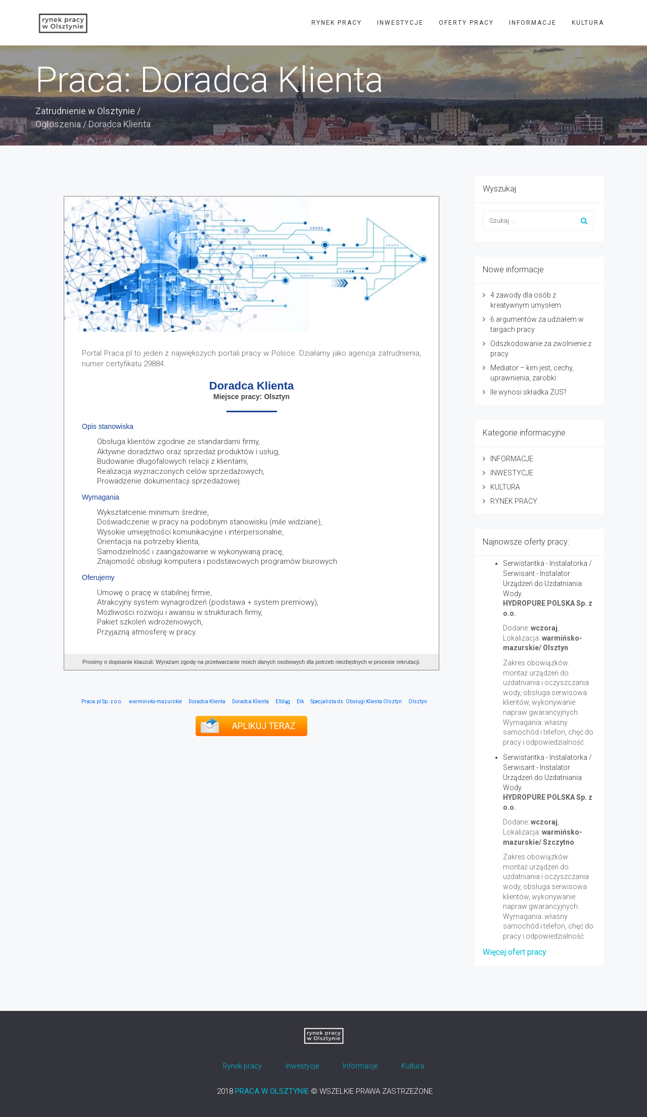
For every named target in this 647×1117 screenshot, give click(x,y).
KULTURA (588, 22)
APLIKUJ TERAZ (264, 725)
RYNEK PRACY (336, 22)
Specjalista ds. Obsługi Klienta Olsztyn (356, 701)
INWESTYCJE (400, 22)
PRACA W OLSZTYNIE (272, 1091)
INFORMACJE (533, 22)
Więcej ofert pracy (514, 952)
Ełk (300, 701)
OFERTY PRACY (466, 22)
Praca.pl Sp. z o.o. (101, 701)
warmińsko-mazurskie (155, 701)
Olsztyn (417, 701)
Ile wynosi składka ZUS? (528, 392)
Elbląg (282, 701)
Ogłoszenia (58, 124)
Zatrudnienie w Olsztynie (85, 111)
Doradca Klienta (207, 701)
